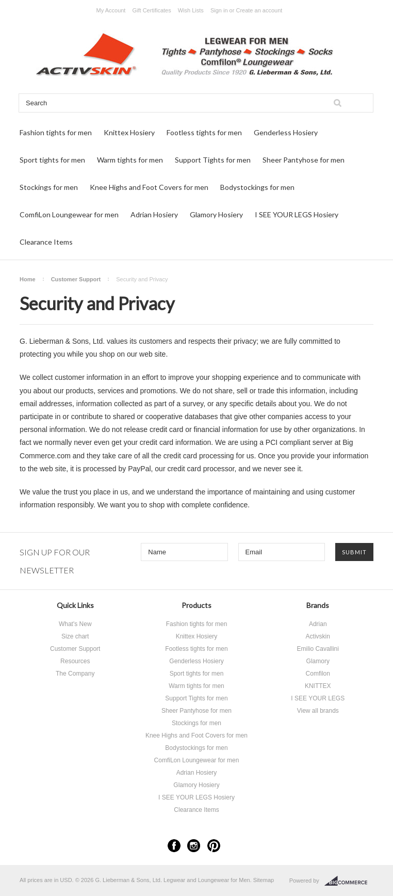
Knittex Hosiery (129, 132)
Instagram (193, 845)
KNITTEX (318, 686)
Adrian (318, 624)
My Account (111, 10)
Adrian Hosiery (154, 214)
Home (28, 279)
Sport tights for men (52, 159)
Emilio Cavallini (318, 648)
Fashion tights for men (56, 132)
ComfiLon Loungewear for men (69, 214)
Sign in (219, 10)
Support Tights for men (213, 159)
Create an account (259, 10)
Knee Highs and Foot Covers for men (149, 187)
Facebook (174, 845)
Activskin (318, 636)
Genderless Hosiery (286, 132)
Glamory (318, 661)
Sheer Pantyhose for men (304, 159)
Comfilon (318, 673)
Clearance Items (46, 241)
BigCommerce (348, 881)
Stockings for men (49, 187)
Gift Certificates (151, 10)
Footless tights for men (204, 132)
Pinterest (213, 845)
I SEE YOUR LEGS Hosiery (296, 214)
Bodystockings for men (257, 187)
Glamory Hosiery (216, 214)
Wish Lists (191, 10)
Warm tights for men (130, 159)
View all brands (318, 710)
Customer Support (76, 279)
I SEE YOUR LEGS (318, 698)
